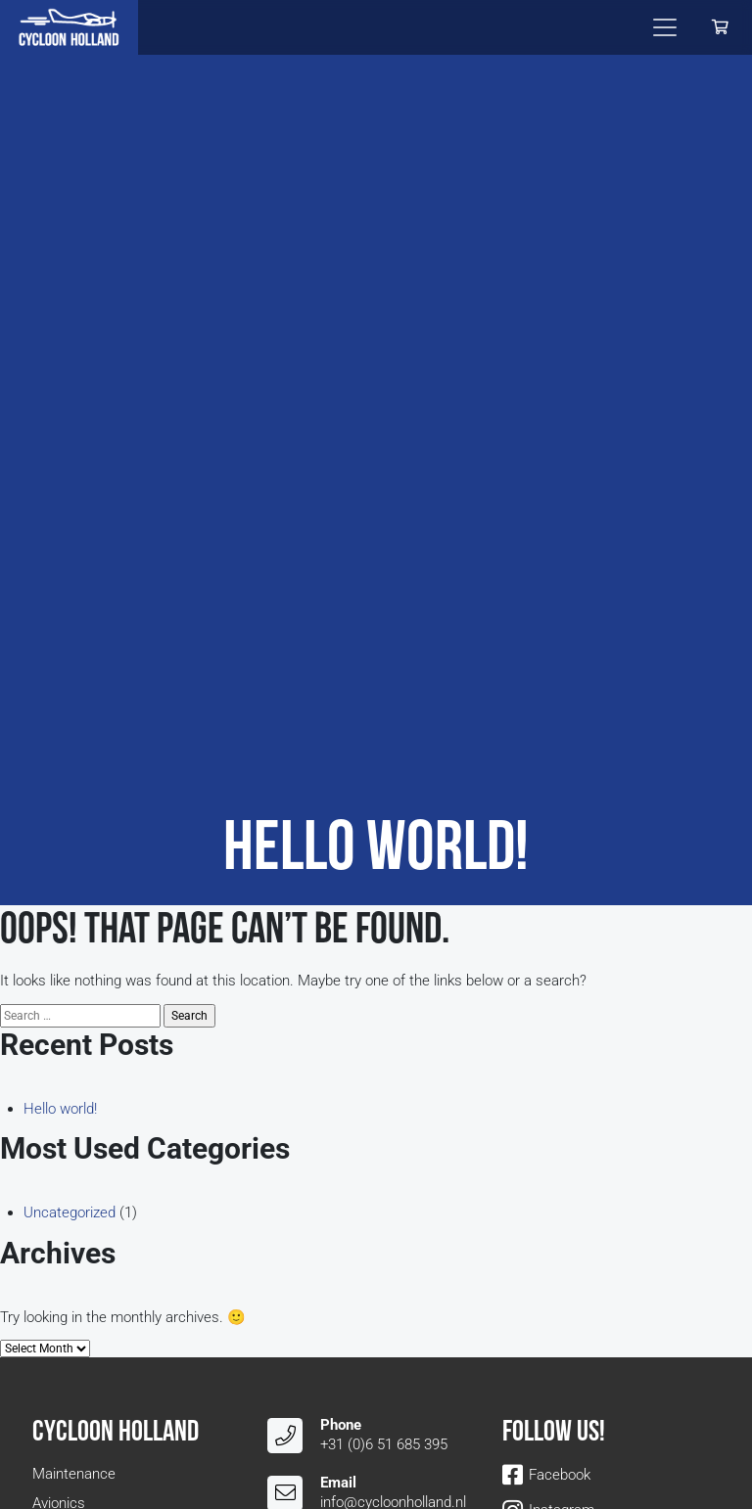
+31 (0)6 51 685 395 (383, 1444)
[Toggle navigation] (664, 27)
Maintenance (74, 1474)
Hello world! (60, 1109)
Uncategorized (70, 1212)
